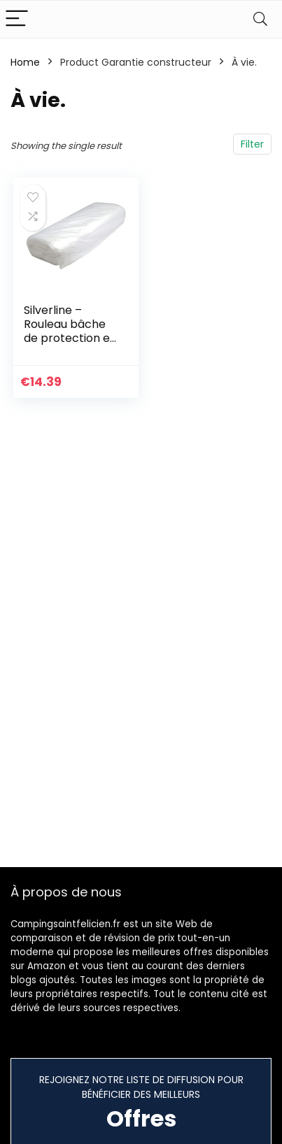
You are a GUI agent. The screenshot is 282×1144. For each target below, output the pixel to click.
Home (25, 62)
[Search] (260, 19)
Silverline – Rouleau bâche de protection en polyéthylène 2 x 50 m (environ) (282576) (70, 345)
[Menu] (17, 19)
